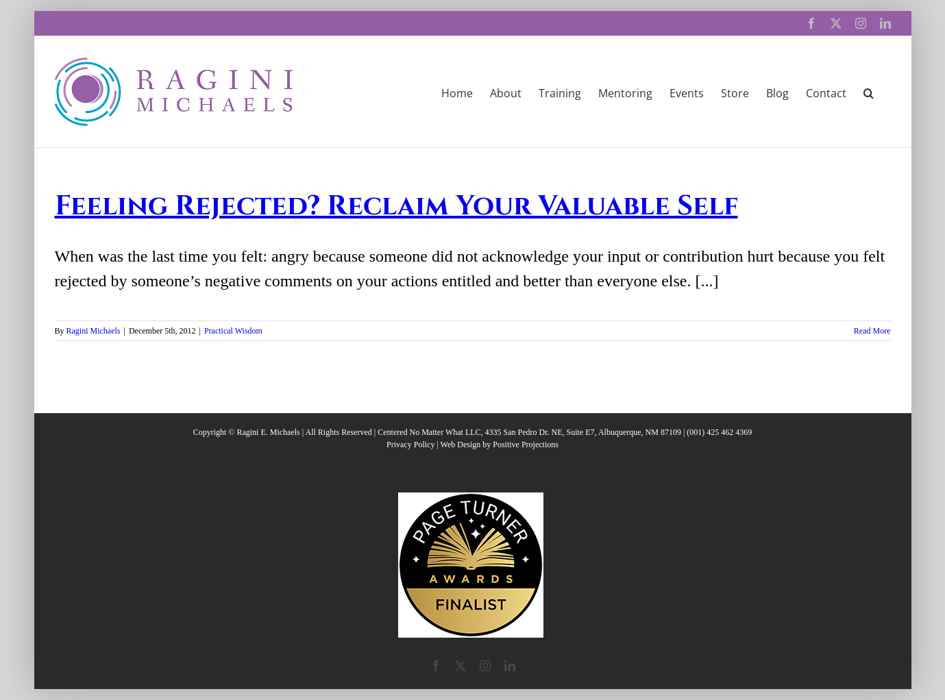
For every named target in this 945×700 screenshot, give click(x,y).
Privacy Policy (410, 444)
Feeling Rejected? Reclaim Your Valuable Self (396, 206)
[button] (868, 91)
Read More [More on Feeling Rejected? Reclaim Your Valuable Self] (872, 331)
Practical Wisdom (233, 331)
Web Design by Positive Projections (500, 444)
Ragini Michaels (93, 331)
